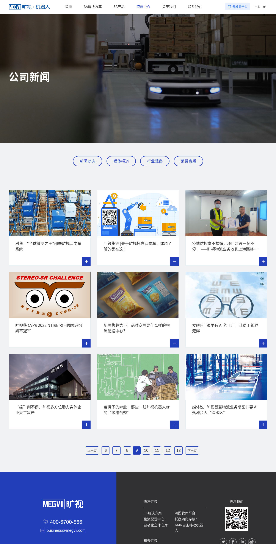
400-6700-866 (66, 521)
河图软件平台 (184, 512)
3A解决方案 (152, 512)
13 (178, 450)
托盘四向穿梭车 (186, 518)
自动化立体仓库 (155, 524)
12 (168, 450)
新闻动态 (87, 161)
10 (146, 450)
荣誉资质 (188, 161)
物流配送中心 (153, 518)
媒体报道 (121, 161)
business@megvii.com (66, 529)
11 (157, 450)
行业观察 (155, 161)
